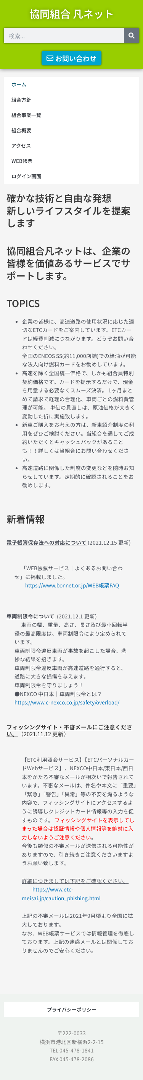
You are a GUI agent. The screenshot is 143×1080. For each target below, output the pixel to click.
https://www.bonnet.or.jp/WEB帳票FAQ (66, 585)
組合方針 (21, 99)
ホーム (18, 84)
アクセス (21, 145)
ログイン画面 (26, 176)
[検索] (131, 35)
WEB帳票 (21, 160)
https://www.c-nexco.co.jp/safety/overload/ (66, 702)
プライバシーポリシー (71, 1009)
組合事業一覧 (26, 115)
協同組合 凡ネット (71, 13)
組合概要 (21, 130)
